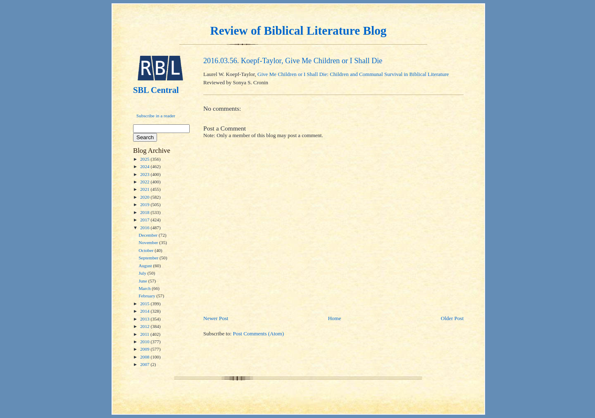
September (148, 257)
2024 (145, 166)
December (148, 235)
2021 (145, 189)
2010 (145, 341)
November (148, 242)
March (145, 288)
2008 (145, 356)
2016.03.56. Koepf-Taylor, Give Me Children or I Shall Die (292, 61)
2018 (145, 212)
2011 (145, 334)
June (143, 280)
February (147, 295)
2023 (145, 174)
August (145, 265)
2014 (145, 311)
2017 (145, 219)
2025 (145, 159)
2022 (145, 181)
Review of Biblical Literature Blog (298, 30)
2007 (145, 364)
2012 (145, 326)
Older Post (452, 318)
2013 (145, 318)
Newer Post (215, 318)
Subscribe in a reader (155, 115)
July (142, 273)
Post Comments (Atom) (258, 333)
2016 (145, 227)
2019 (145, 204)
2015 (145, 303)
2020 (145, 197)
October (146, 250)
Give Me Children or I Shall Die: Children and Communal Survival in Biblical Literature (353, 74)
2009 (145, 349)
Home (334, 318)
